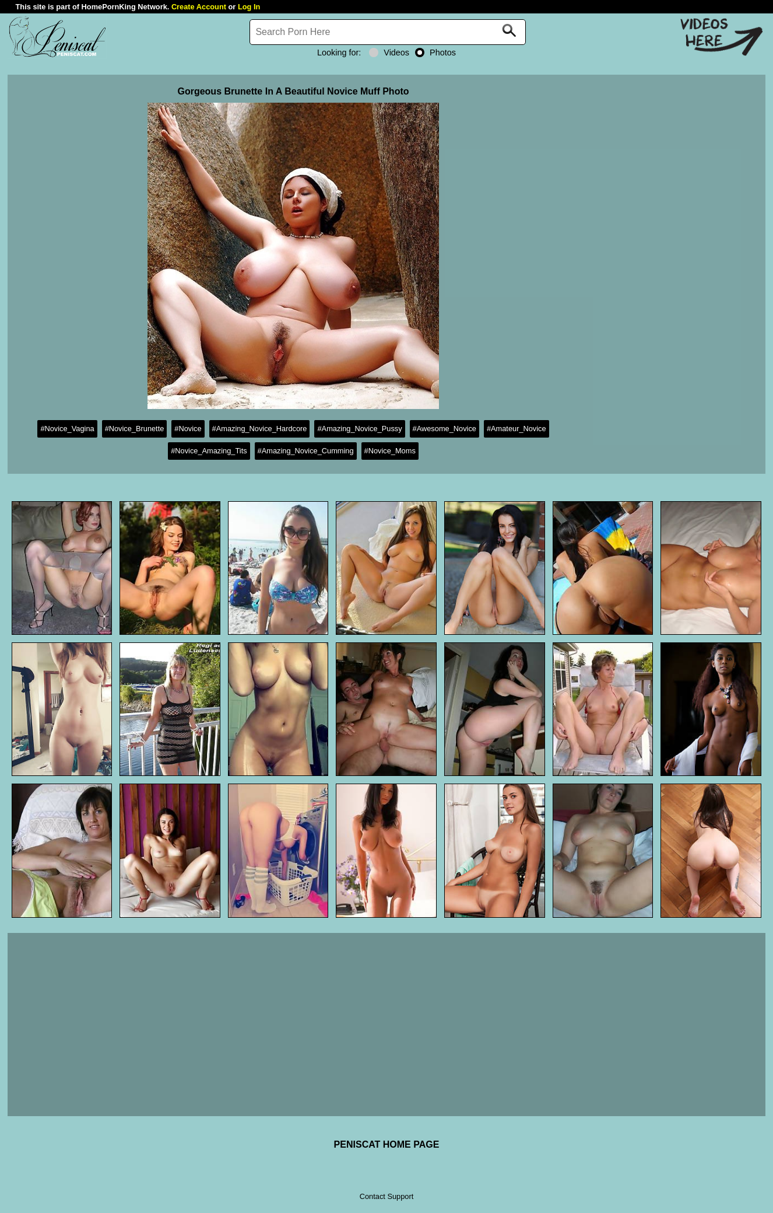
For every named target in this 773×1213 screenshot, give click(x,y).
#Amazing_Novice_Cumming (306, 450)
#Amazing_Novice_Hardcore (259, 428)
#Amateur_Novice (516, 428)
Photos (435, 52)
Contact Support (386, 1196)
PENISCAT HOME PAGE (387, 1144)
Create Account (198, 6)
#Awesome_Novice (444, 428)
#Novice (187, 428)
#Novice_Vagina (67, 428)
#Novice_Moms (390, 450)
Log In (249, 6)
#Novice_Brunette (134, 428)
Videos (389, 52)
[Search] (388, 32)
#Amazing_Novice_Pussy (359, 428)
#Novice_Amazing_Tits (209, 450)
